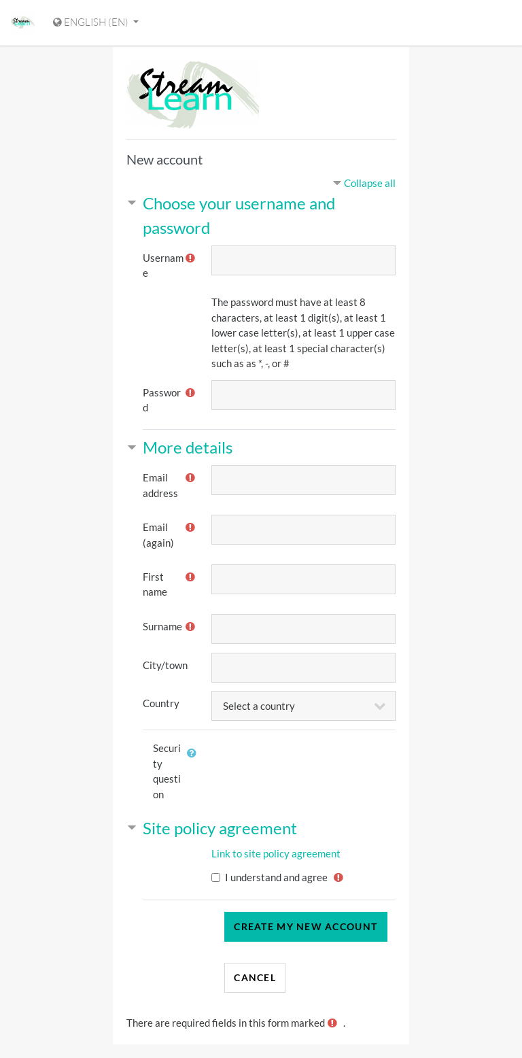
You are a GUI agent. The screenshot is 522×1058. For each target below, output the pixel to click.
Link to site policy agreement (276, 853)
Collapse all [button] (370, 183)
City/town (165, 665)
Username (163, 265)
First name (155, 584)
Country (161, 703)
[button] (195, 761)
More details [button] (187, 447)
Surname (162, 626)
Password (162, 400)
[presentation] (322, 762)
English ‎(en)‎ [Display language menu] (91, 22)
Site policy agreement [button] (220, 828)
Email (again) (158, 535)
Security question (167, 771)
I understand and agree (276, 877)
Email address (160, 485)
